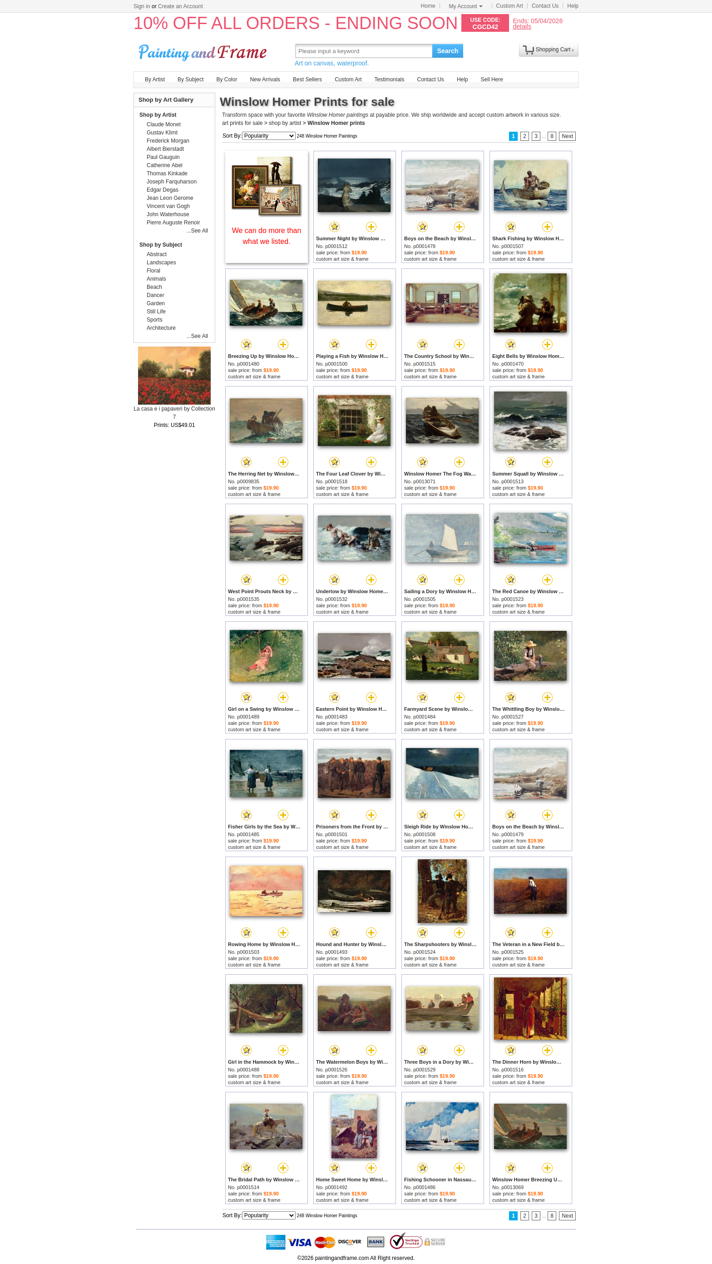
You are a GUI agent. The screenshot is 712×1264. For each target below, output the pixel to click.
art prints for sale (242, 123)
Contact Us (545, 6)
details (522, 26)
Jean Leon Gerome (170, 198)
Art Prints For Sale (204, 50)
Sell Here (492, 79)
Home (428, 6)
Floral (153, 271)
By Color (226, 79)
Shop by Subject (160, 245)
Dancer (155, 295)
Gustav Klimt (162, 132)
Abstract (157, 254)
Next (567, 136)
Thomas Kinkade (167, 173)
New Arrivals (265, 79)
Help (572, 6)
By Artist (155, 79)
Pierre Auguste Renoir (173, 222)
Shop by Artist (158, 115)
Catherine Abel (165, 165)
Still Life (156, 311)
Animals (156, 279)
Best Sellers (307, 79)
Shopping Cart (553, 49)
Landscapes (161, 262)
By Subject (190, 79)
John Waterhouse (168, 214)
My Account (466, 6)
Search (448, 51)
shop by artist (285, 123)
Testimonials (389, 79)
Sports (155, 320)
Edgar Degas (162, 190)
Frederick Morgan (168, 141)
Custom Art (509, 6)
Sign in (142, 6)
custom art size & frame (342, 259)
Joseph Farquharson (172, 181)
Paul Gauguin (163, 157)
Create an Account (180, 6)
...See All (197, 231)
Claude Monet (164, 124)
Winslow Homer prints (336, 123)
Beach (154, 287)
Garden (156, 303)
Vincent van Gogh (168, 206)
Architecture (161, 328)
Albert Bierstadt (165, 149)
